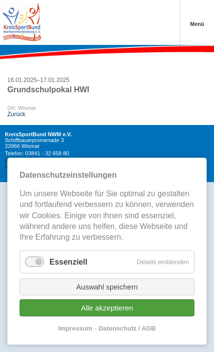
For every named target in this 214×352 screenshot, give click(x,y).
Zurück (16, 114)
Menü (197, 24)
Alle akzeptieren (107, 308)
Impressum (75, 328)
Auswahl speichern (107, 287)
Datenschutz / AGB (127, 328)
